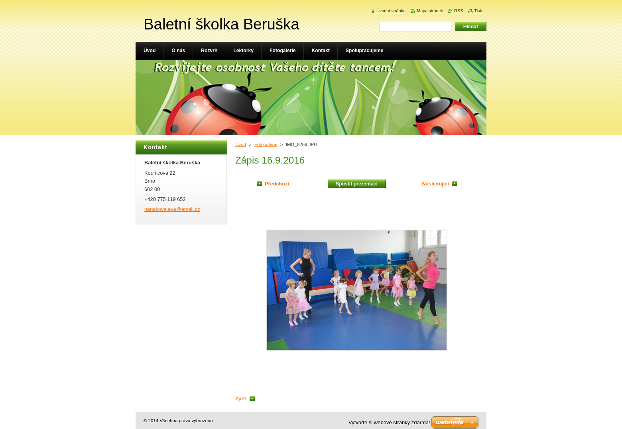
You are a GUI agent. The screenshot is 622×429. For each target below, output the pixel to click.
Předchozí (277, 184)
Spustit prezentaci (357, 184)
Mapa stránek (430, 10)
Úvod (240, 144)
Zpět (240, 399)
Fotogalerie (266, 144)
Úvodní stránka (390, 10)
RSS (458, 10)
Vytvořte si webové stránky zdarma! (389, 422)
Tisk (478, 10)
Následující (435, 184)
